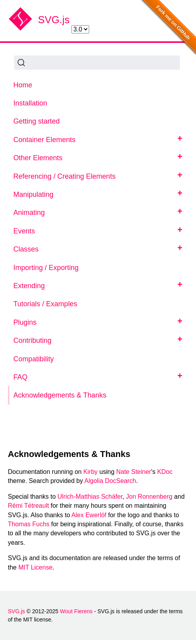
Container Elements (44, 140)
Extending (29, 286)
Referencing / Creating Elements (64, 176)
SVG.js (54, 20)
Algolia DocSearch (110, 480)
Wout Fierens (76, 611)
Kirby (90, 471)
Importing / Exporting (46, 268)
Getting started (36, 121)
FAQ (20, 377)
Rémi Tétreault (28, 505)
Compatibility (33, 359)
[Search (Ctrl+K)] (97, 62)
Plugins (25, 322)
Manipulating (33, 194)
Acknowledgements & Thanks (59, 395)
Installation (30, 103)
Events (24, 231)
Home (22, 85)
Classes (25, 249)
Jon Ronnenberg (149, 496)
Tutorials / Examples (45, 304)
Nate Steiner (133, 471)
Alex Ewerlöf (88, 515)
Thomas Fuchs (28, 524)
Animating (29, 212)
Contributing (32, 340)
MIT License (35, 567)
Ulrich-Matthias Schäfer (89, 496)
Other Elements (37, 158)
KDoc (164, 471)
